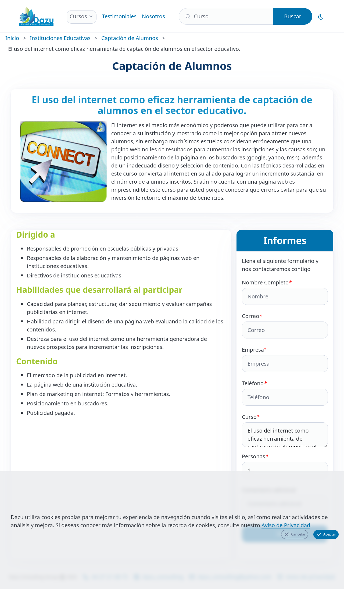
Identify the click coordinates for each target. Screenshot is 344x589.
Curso (285, 430)
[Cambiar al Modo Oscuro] (321, 16)
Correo (285, 325)
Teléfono (285, 393)
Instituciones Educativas (60, 38)
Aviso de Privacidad (285, 525)
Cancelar (295, 534)
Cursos (78, 16)
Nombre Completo (285, 292)
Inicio (12, 38)
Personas (285, 466)
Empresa (285, 359)
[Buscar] (226, 16)
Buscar (292, 16)
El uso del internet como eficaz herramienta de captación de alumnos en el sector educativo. (285, 434)
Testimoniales (119, 16)
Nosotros (153, 16)
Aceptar (326, 534)
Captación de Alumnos (129, 38)
